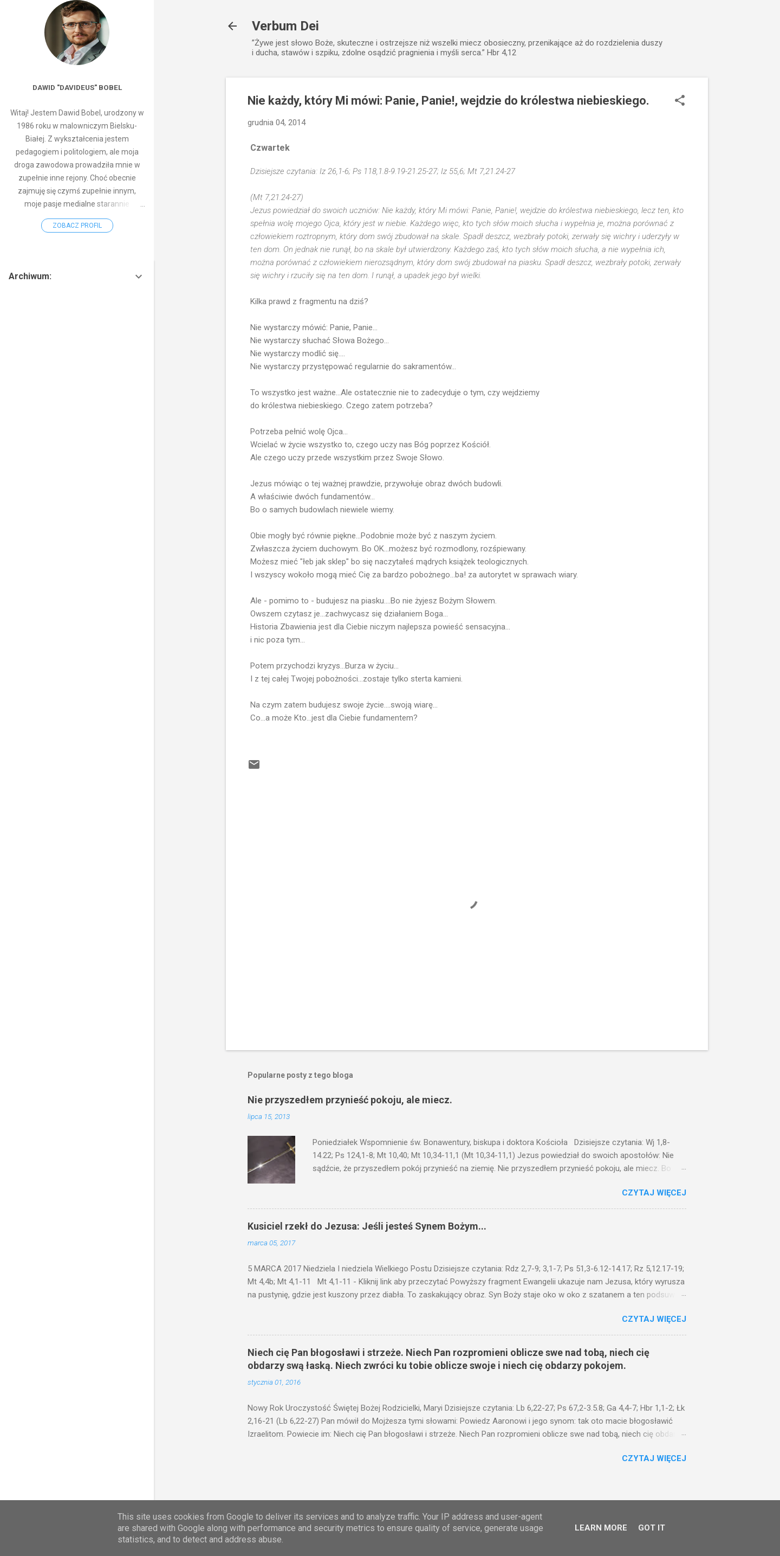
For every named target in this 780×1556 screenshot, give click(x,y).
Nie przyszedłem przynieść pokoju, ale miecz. (350, 1099)
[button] (679, 101)
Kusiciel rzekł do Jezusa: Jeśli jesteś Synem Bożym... (367, 1226)
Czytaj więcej (654, 1193)
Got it (651, 1528)
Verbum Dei (285, 26)
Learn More (601, 1528)
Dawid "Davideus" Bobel (77, 87)
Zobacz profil (77, 225)
